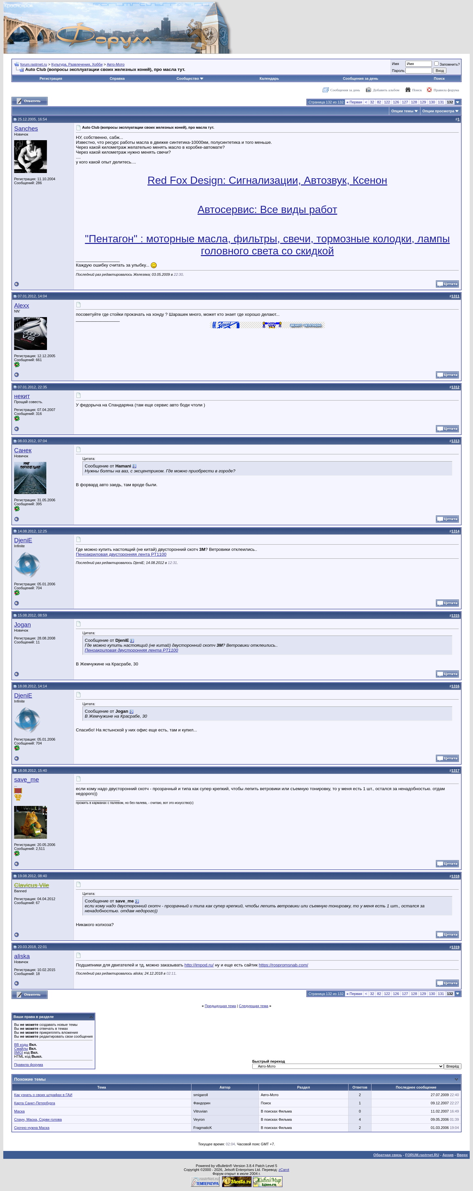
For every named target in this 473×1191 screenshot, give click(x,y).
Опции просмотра (438, 111)
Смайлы (21, 1048)
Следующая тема (253, 1006)
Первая (354, 102)
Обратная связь (387, 1155)
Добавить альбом (386, 90)
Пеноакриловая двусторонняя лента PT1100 (121, 554)
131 (441, 102)
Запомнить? (447, 64)
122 (387, 102)
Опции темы (402, 111)
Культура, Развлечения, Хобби (76, 64)
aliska (22, 956)
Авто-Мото (115, 64)
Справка (117, 78)
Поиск (439, 78)
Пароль (398, 71)
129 (423, 102)
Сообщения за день (360, 78)
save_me (26, 779)
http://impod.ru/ (199, 965)
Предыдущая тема (220, 1006)
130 (432, 102)
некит (22, 396)
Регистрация (50, 78)
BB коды (21, 1045)
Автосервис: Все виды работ (267, 209)
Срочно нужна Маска (31, 1128)
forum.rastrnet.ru (33, 64)
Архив (448, 1155)
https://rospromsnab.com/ (283, 965)
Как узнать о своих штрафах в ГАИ (43, 1095)
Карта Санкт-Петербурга (34, 1103)
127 (405, 102)
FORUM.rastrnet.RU (422, 1155)
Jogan (22, 624)
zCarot (284, 1170)
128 (414, 102)
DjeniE (23, 540)
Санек (23, 450)
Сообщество (189, 78)
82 (379, 102)
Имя (395, 64)
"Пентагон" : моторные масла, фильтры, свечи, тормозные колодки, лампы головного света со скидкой (267, 245)
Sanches (26, 128)
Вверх (462, 1155)
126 (396, 102)
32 (372, 102)
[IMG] (18, 1052)
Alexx (21, 305)
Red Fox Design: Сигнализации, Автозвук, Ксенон (267, 180)
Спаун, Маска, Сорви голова (38, 1119)
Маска (19, 1111)
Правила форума (446, 90)
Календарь (269, 78)
